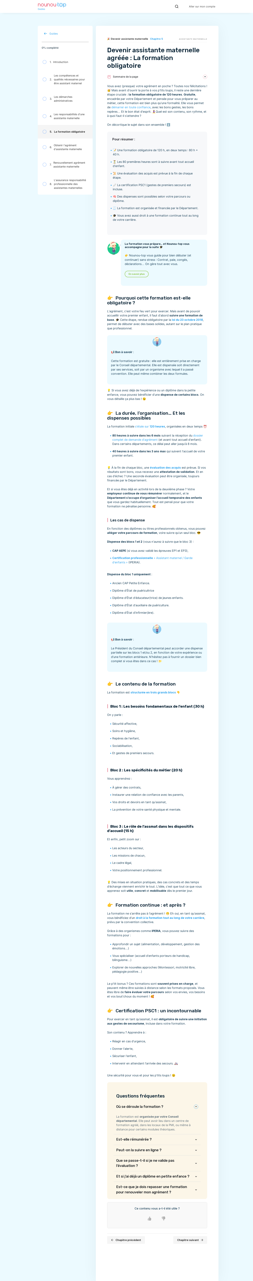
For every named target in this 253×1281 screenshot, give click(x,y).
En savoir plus (137, 274)
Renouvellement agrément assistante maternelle (64, 164)
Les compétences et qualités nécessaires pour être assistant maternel (64, 79)
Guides (50, 33)
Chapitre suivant (190, 1240)
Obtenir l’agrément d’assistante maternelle (62, 147)
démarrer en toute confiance (131, 107)
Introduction (55, 62)
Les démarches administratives (57, 98)
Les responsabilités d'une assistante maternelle (64, 116)
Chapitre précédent (126, 1240)
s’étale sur (150, 426)
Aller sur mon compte (202, 6)
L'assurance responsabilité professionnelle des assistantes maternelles (64, 183)
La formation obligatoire (64, 132)
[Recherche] (176, 6)
